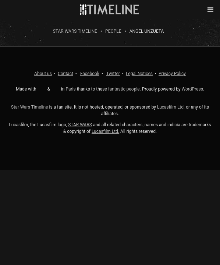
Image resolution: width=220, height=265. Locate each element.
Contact (65, 73)
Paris (70, 89)
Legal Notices (139, 73)
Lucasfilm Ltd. (171, 107)
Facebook (89, 73)
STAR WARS (80, 124)
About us (43, 73)
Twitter (113, 73)
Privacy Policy (172, 73)
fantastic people (124, 89)
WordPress (192, 89)
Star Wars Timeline (75, 31)
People (113, 31)
